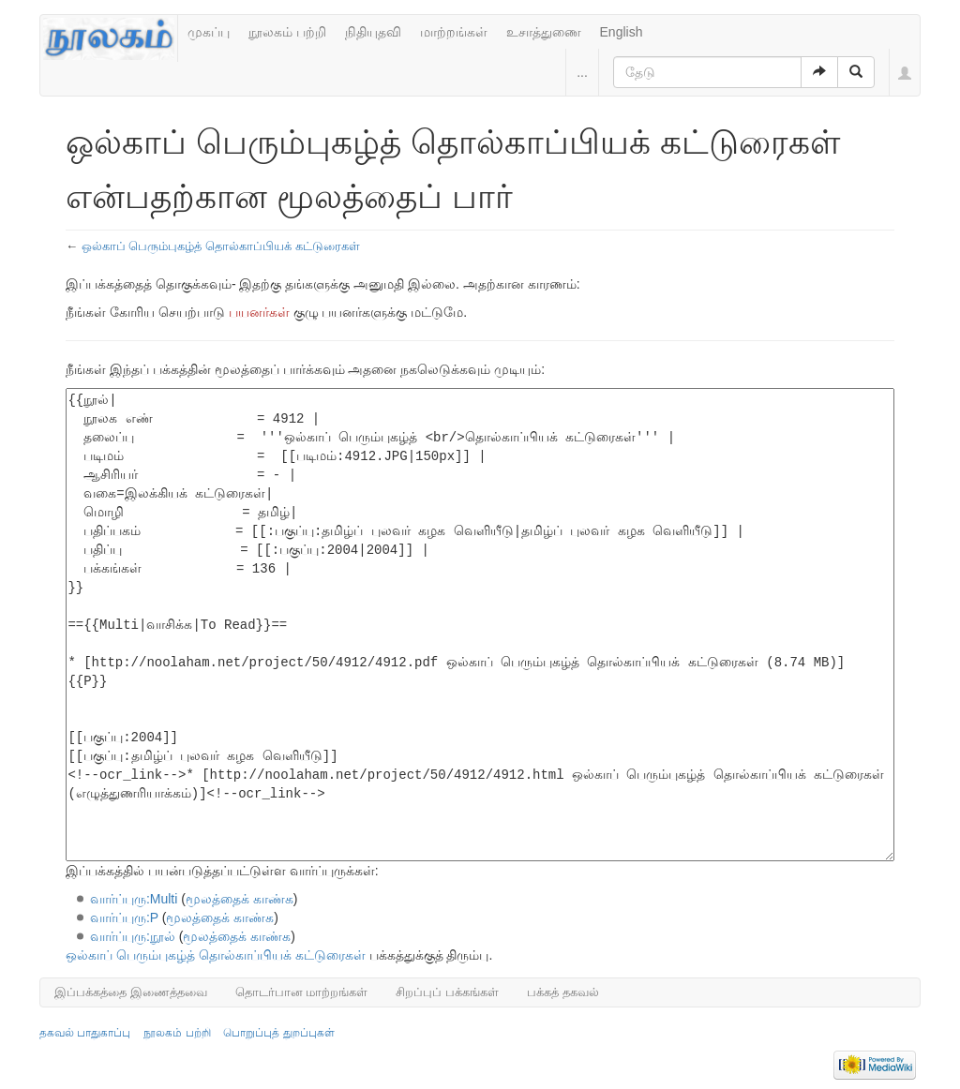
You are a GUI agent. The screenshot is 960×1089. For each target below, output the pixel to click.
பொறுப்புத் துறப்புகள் (278, 1032)
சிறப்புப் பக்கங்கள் (447, 992)
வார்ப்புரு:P (124, 917)
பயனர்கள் (259, 312)
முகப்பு (209, 31)
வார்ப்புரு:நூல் (132, 936)
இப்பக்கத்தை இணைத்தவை (130, 992)
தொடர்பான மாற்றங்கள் (301, 992)
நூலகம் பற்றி (287, 31)
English (621, 31)
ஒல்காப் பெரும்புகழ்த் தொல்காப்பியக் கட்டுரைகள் (221, 246)
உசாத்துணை (543, 31)
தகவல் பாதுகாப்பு (84, 1032)
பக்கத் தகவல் (563, 992)
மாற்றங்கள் (454, 31)
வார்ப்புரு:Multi (133, 898)
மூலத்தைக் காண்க (239, 898)
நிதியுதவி (373, 31)
